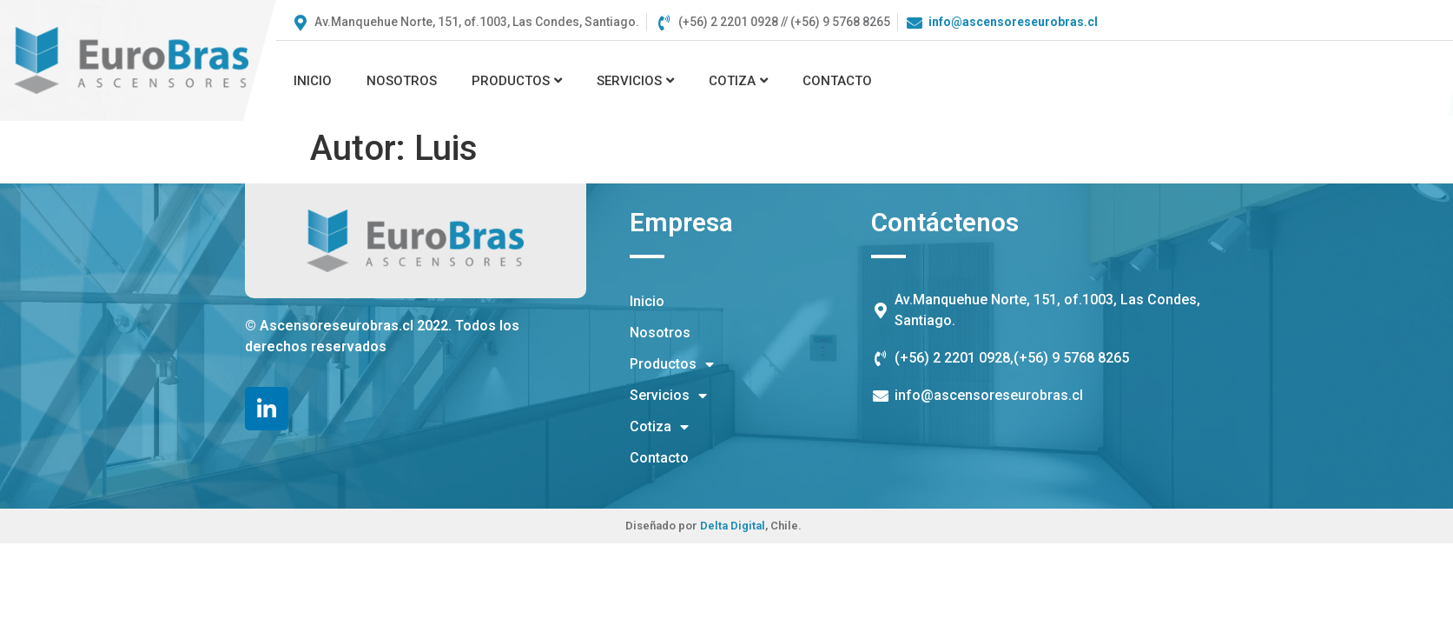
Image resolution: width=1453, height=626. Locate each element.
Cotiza (738, 81)
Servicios (635, 81)
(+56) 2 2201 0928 (952, 358)
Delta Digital (732, 525)
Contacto (837, 81)
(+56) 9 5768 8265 (1071, 358)
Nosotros (402, 81)
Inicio (313, 81)
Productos (517, 81)
